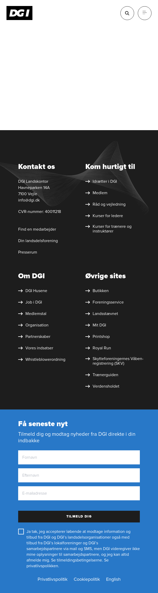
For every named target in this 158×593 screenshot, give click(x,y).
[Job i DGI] (30, 302)
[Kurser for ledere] (104, 215)
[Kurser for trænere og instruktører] (115, 229)
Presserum (27, 252)
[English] (113, 579)
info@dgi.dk (29, 200)
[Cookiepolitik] (87, 579)
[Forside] (19, 13)
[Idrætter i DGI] (101, 181)
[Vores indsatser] (35, 348)
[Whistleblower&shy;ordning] (41, 359)
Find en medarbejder (37, 229)
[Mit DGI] (95, 325)
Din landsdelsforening (38, 240)
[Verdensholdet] (102, 386)
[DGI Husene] (32, 290)
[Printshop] (97, 336)
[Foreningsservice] (104, 302)
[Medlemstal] (32, 313)
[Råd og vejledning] (105, 204)
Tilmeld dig (79, 516)
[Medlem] (96, 193)
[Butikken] (97, 290)
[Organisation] (33, 325)
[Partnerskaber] (34, 336)
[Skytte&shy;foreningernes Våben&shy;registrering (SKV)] (115, 361)
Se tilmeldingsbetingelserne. (77, 560)
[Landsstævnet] (101, 313)
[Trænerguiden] (101, 375)
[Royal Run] (98, 348)
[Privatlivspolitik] (52, 579)
